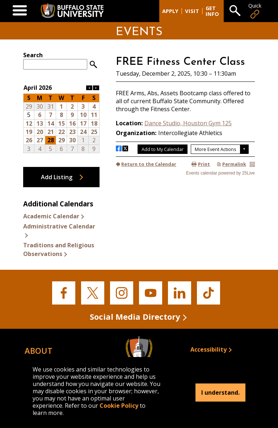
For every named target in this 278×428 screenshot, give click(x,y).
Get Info (212, 11)
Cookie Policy (119, 406)
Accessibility (208, 349)
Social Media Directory (135, 316)
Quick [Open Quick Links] (254, 11)
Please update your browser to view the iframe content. (61, 60)
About (38, 350)
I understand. (220, 392)
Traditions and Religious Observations (58, 249)
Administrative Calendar (59, 226)
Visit (192, 11)
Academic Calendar (51, 216)
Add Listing (56, 177)
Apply (170, 11)
